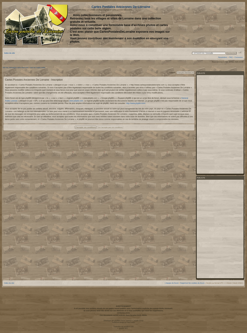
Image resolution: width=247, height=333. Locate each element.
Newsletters (222, 57)
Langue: (172, 72)
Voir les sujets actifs (37, 67)
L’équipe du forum (171, 283)
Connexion (238, 57)
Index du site (9, 53)
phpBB (116, 320)
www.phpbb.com (76, 101)
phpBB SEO (123, 328)
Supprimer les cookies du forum (192, 283)
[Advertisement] (217, 25)
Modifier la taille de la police (240, 52)
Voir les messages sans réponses (16, 67)
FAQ (231, 57)
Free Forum (131, 322)
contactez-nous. (123, 313)
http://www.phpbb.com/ (135, 103)
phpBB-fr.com (129, 326)
